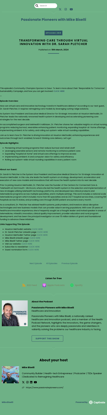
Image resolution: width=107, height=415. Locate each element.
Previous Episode (70, 263)
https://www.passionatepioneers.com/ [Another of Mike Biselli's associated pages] (42, 388)
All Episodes (51, 263)
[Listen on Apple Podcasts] (53, 286)
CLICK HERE (37, 229)
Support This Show (47, 339)
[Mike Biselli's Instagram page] (26, 384)
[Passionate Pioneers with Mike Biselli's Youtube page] (71, 10)
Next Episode (36, 263)
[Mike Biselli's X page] (23, 384)
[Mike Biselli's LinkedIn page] (29, 384)
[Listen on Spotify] (77, 286)
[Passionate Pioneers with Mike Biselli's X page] (60, 10)
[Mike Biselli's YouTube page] (32, 384)
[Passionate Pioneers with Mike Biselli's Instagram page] (65, 10)
